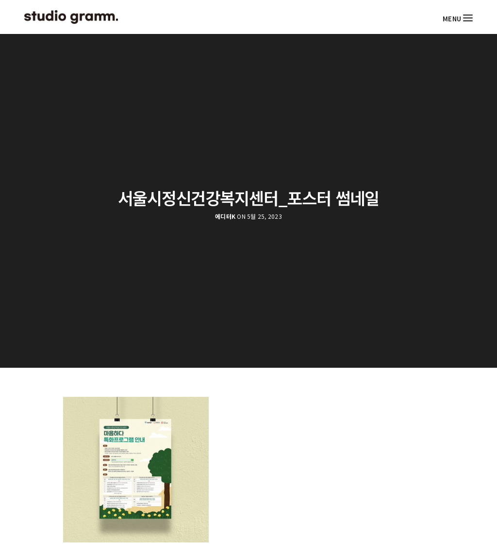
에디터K (225, 216)
